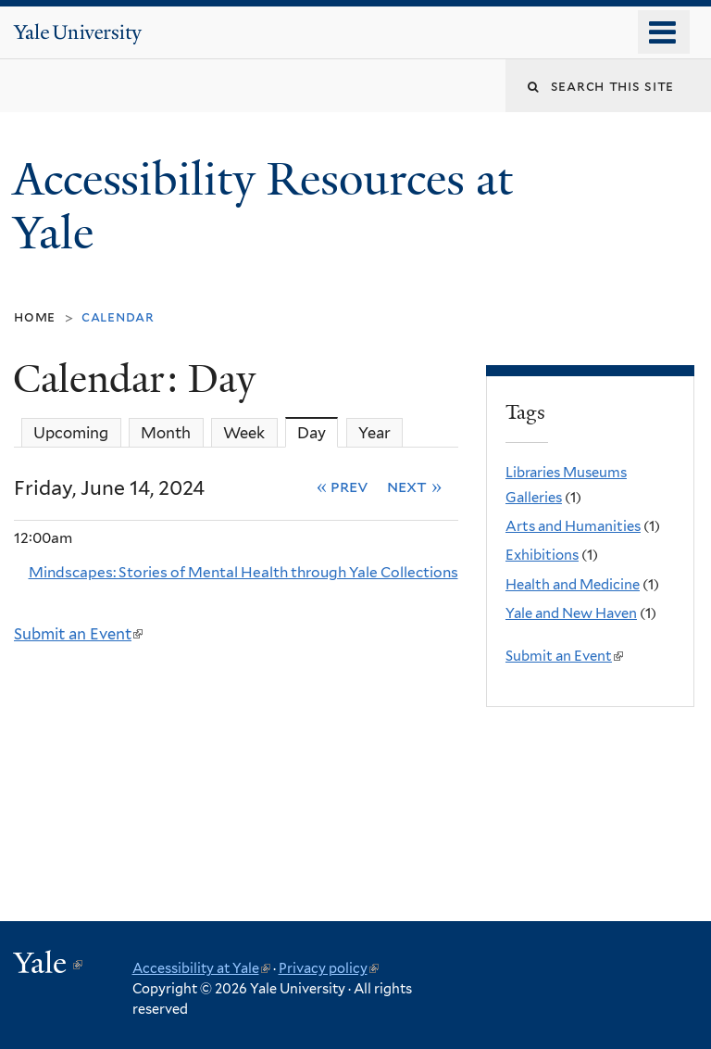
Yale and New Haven (571, 613)
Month (166, 432)
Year (374, 432)
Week (244, 432)
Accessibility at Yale (201, 968)
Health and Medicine (572, 584)
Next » (414, 486)
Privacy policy (329, 968)
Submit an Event (78, 634)
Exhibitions (542, 555)
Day (317, 432)
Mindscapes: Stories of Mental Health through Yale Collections (243, 572)
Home (35, 316)
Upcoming (70, 432)
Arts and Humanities (573, 526)
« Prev (343, 486)
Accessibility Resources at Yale (263, 206)
